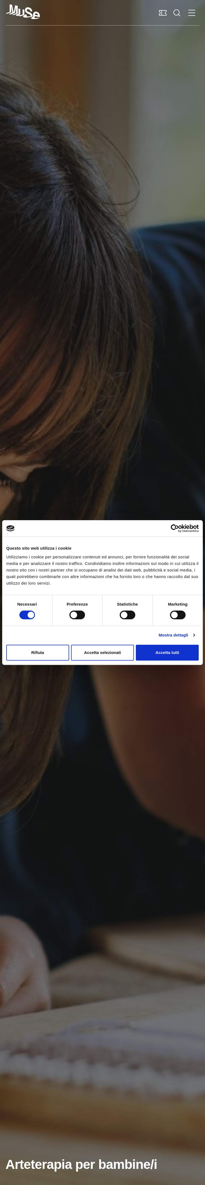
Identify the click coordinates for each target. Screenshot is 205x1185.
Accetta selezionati (102, 652)
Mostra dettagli (173, 635)
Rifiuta (37, 652)
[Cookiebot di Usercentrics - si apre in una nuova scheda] (175, 528)
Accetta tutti (167, 652)
